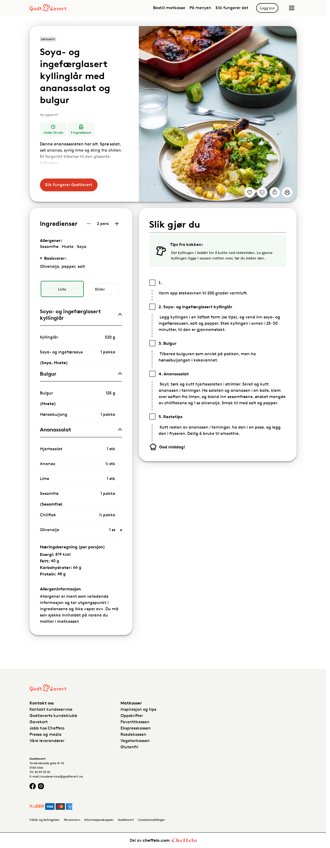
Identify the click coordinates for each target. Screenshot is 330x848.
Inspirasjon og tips (138, 709)
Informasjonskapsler (99, 820)
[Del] (274, 192)
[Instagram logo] (41, 786)
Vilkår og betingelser (44, 820)
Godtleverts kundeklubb (53, 715)
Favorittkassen (135, 721)
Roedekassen (133, 734)
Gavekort (38, 721)
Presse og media (45, 734)
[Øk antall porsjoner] (117, 223)
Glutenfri (129, 746)
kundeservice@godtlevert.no (61, 776)
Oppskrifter (132, 715)
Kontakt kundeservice (51, 709)
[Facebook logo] (32, 786)
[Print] (287, 192)
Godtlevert (126, 820)
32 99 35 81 (42, 772)
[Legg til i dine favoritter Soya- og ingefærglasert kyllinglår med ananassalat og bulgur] (249, 192)
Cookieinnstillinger (151, 820)
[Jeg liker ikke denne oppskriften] (262, 192)
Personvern (72, 820)
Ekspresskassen (136, 728)
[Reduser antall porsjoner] (88, 223)
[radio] (62, 289)
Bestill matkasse (169, 7)
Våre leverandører (46, 740)
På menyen (200, 7)
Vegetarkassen (135, 740)
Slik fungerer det (231, 7)
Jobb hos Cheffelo (46, 728)
